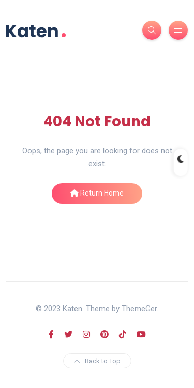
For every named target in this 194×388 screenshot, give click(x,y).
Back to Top (97, 361)
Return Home (97, 193)
